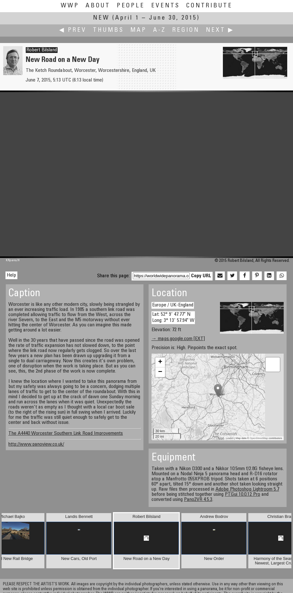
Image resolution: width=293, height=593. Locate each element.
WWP (70, 6)
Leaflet (229, 438)
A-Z (159, 30)
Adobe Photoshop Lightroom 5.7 (247, 489)
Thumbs (108, 30)
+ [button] (160, 362)
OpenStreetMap (259, 438)
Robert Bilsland (41, 50)
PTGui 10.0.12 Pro (242, 494)
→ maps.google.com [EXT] (178, 338)
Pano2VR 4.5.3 (198, 499)
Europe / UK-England (172, 305)
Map (138, 30)
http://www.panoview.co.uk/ (36, 444)
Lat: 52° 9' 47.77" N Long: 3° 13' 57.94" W (173, 317)
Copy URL (201, 276)
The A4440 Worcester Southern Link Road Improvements (65, 433)
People (131, 6)
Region (185, 30)
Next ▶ (220, 30)
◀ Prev (73, 30)
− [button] (160, 372)
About (98, 6)
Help (11, 275)
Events (165, 6)
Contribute (209, 6)
